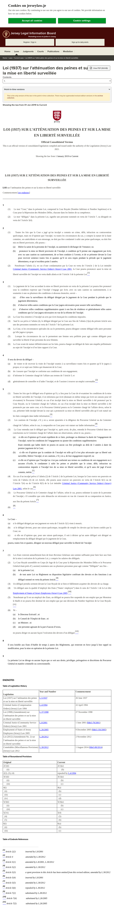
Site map (82, 900)
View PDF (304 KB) (99, 41)
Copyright (39, 900)
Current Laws (19, 31)
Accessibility (18, 900)
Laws (10, 31)
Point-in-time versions (14, 62)
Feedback (59, 900)
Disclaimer (49, 900)
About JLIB (7, 900)
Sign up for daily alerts (80, 15)
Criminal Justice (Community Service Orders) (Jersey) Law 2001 (42, 242)
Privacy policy (71, 900)
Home (5, 31)
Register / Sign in (29, 15)
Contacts (29, 900)
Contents (7, 49)
